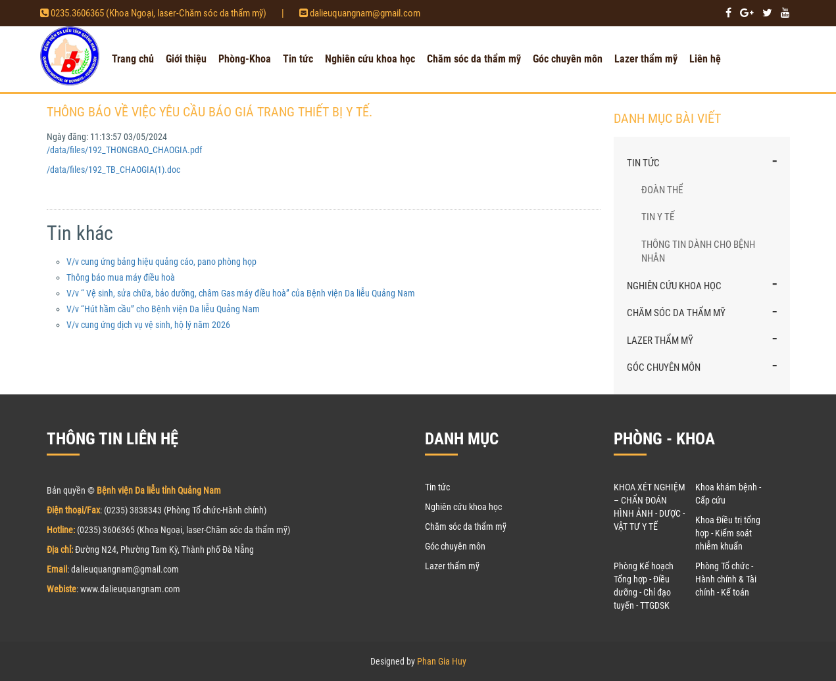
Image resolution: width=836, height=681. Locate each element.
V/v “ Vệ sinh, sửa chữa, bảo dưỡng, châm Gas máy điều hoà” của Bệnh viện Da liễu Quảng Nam (240, 293)
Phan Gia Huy (441, 661)
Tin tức (298, 59)
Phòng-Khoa (244, 59)
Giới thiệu (186, 59)
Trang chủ (133, 59)
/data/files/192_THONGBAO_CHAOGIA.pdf (124, 150)
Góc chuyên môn (567, 59)
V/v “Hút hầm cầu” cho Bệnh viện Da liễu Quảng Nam (163, 309)
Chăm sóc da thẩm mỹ (474, 59)
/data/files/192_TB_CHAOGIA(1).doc (113, 169)
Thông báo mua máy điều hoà (120, 277)
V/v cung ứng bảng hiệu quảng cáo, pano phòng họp (161, 261)
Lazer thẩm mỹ (645, 59)
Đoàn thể (662, 190)
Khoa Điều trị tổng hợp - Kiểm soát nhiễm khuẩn (727, 533)
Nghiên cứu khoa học (370, 59)
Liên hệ (705, 59)
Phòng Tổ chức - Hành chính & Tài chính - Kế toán (725, 579)
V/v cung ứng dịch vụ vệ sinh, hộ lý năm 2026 (148, 324)
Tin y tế (657, 217)
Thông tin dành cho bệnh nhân (698, 251)
